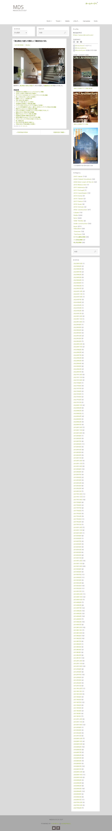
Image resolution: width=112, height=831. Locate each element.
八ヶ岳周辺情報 (78, 239)
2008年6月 (77, 785)
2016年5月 (77, 547)
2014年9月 (77, 602)
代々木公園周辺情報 (79, 237)
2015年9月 (77, 569)
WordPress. (66, 823)
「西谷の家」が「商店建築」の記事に (25, 124)
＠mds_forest (78, 45)
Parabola (55, 823)
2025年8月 (77, 269)
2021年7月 (77, 388)
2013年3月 (77, 652)
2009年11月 (78, 741)
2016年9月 (77, 535)
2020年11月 (78, 405)
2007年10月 (78, 805)
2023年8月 (77, 327)
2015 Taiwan (78, 198)
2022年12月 (78, 344)
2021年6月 (77, 391)
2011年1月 (77, 716)
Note (75, 218)
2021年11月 (78, 377)
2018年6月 (77, 477)
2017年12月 (78, 494)
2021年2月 (77, 399)
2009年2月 (77, 766)
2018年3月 (77, 485)
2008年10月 (78, 777)
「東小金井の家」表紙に (22, 100)
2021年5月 (77, 394)
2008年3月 (77, 794)
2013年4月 (77, 649)
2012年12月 (78, 660)
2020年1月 (77, 424)
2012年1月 (77, 685)
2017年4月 (77, 516)
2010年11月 (78, 721)
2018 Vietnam (79, 207)
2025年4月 (77, 280)
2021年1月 (77, 402)
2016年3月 (77, 552)
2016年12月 (78, 527)
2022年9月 (77, 349)
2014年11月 (78, 597)
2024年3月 (77, 308)
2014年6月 (77, 610)
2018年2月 (77, 488)
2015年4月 (77, 583)
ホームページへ (91, 3)
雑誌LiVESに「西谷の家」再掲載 (25, 112)
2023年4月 (77, 335)
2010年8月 (77, 730)
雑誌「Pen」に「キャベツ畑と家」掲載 (26, 113)
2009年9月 (77, 747)
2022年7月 (77, 355)
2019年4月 (77, 449)
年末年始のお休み (22, 132)
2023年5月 (77, 332)
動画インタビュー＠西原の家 (24, 98)
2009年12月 (78, 738)
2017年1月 (77, 524)
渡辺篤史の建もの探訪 (26, 85)
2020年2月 (77, 421)
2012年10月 (78, 666)
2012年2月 (77, 683)
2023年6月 (77, 330)
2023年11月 (78, 319)
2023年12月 (78, 316)
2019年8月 (77, 438)
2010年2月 (77, 733)
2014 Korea (78, 195)
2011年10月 (78, 694)
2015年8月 (77, 571)
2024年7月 (77, 299)
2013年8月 (77, 638)
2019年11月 (78, 430)
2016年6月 (77, 544)
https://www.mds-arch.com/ (83, 35)
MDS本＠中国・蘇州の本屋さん (25, 122)
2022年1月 (77, 371)
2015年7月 (77, 574)
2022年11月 (78, 346)
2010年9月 (77, 727)
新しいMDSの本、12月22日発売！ (26, 96)
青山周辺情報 (77, 242)
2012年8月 (77, 671)
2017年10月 (78, 499)
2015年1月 (77, 591)
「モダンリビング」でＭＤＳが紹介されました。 (28, 119)
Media (28, 45)
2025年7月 (77, 271)
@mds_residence (79, 48)
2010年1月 (77, 735)
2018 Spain (78, 204)
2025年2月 (77, 285)
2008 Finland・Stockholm (83, 179)
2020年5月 (77, 413)
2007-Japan (78, 176)
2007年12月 (78, 802)
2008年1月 (77, 799)
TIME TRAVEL (78, 220)
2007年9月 (77, 808)
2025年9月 (77, 266)
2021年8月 (77, 385)
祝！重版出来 (20, 120)
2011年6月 (77, 705)
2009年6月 (77, 755)
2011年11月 (78, 691)
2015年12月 (78, 560)
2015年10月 (78, 566)
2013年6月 (77, 644)
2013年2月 (77, 655)
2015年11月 (78, 563)
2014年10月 (78, 599)
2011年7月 (77, 702)
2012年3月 (77, 680)
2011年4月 (77, 710)
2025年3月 (77, 282)
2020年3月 (77, 419)
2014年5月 (77, 613)
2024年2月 (77, 310)
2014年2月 (77, 621)
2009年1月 (77, 769)
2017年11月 (78, 496)
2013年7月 (77, 641)
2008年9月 (77, 780)
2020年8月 (77, 408)
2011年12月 (78, 688)
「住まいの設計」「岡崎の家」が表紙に (26, 93)
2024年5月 (77, 305)
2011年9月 (77, 697)
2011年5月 (77, 708)
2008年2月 (77, 797)
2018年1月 (77, 491)
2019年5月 (77, 446)
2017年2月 (77, 521)
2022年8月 (77, 352)
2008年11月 (78, 774)
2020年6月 (77, 410)
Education (77, 228)
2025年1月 (77, 288)
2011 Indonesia (79, 187)
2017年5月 (77, 513)
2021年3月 (77, 396)
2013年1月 (77, 658)
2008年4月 (77, 791)
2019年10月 (78, 433)
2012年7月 (77, 674)
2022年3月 (77, 366)
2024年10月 (78, 296)
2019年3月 (77, 452)
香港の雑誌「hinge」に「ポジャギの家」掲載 (28, 117)
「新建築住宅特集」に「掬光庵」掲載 (25, 103)
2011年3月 (77, 713)
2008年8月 (77, 783)
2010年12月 (78, 719)
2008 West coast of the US (83, 182)
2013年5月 (77, 647)
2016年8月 (77, 538)
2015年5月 (77, 580)
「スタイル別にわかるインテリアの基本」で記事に (29, 105)
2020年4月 (77, 416)
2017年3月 (77, 519)
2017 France (78, 201)
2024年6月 (77, 302)
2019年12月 (78, 427)
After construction (80, 209)
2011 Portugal (79, 190)
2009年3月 (77, 763)
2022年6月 (77, 358)
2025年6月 (77, 274)
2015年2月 (77, 588)
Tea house (77, 234)
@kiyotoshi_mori (79, 50)
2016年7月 (77, 541)
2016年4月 (77, 549)
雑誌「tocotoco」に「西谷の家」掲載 (26, 108)
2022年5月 (77, 360)
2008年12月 (78, 771)
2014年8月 (77, 605)
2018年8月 (77, 471)
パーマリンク (24, 126)
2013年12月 (78, 627)
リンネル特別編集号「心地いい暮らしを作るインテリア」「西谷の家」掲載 (36, 107)
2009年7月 (77, 752)
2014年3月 (77, 619)
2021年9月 (77, 382)
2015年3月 (77, 585)
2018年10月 (78, 466)
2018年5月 (77, 480)
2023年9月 (77, 324)
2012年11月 (78, 663)
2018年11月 (78, 463)
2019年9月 (77, 435)
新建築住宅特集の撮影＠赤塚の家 (25, 115)
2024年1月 (77, 313)
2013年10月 (78, 633)
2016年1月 (77, 558)
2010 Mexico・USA (80, 184)
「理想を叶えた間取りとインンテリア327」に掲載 (30, 91)
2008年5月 (77, 788)
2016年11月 (78, 530)
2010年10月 (78, 724)
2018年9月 (77, 469)
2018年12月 (78, 460)
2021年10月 (78, 380)
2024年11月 (78, 294)
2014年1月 (77, 624)
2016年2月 (77, 555)
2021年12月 (78, 374)
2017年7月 (77, 508)
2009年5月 (77, 758)
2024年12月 (78, 291)
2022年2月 (77, 369)
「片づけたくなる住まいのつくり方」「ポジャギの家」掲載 (32, 95)
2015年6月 (77, 577)
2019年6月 (77, 444)
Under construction (81, 223)
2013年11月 (78, 630)
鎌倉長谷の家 (48, 85)
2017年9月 (77, 502)
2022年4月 (77, 363)
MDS (18, 7)
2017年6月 (77, 510)
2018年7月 (77, 474)
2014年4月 (77, 616)
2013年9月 (77, 635)
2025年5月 (77, 277)
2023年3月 (77, 338)
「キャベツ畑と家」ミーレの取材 (24, 102)
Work (75, 226)
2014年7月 (77, 608)
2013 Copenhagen (80, 193)
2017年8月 (77, 505)
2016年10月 (78, 533)
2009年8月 (77, 749)
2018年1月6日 (19, 45)
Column (76, 212)
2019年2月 (77, 455)
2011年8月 (77, 699)
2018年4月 (77, 483)
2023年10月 (78, 321)
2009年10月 (78, 744)
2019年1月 (77, 458)
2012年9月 (77, 669)
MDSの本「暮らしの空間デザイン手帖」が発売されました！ (32, 110)
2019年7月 (77, 441)
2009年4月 (77, 760)
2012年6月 (77, 677)
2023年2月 (77, 341)
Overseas (77, 231)
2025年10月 (78, 263)
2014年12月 (78, 594)
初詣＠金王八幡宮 (59, 132)
